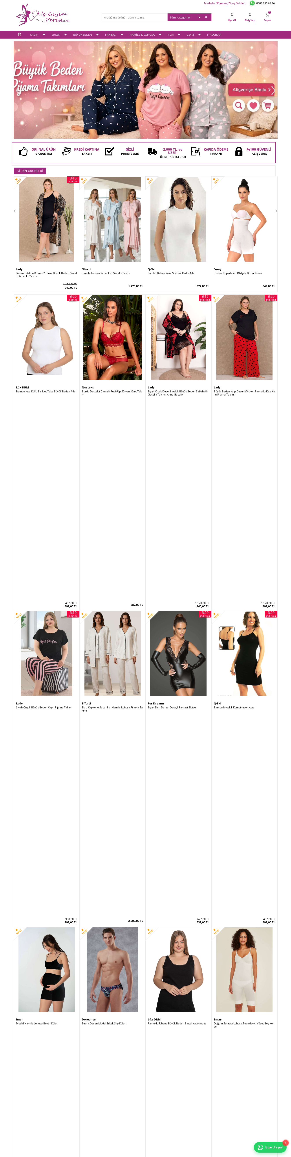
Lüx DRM (22, 387)
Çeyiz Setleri (23, 1116)
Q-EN (151, 269)
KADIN (34, 35)
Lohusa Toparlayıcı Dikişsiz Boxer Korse (238, 273)
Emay (217, 269)
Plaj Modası (23, 1122)
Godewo (87, 850)
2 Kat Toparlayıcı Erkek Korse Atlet (169, 970)
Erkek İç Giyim (24, 1093)
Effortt (86, 269)
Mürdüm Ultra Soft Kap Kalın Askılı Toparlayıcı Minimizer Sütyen (46, 740)
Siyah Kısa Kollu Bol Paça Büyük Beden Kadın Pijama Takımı (177, 740)
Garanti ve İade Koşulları (75, 1105)
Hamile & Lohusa (26, 1111)
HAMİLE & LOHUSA (142, 35)
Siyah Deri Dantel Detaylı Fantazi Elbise (172, 507)
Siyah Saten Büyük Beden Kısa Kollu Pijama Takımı (244, 738)
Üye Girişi (154, 1088)
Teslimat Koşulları (71, 1088)
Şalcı (217, 850)
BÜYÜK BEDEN (82, 35)
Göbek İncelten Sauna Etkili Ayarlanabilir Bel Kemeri (46, 971)
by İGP (86, 966)
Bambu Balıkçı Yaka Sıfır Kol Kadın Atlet (171, 273)
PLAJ (171, 35)
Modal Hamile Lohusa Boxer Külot (36, 622)
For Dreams (156, 503)
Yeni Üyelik (154, 1093)
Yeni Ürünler (111, 1093)
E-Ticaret (132, 1151)
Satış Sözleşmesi (70, 1099)
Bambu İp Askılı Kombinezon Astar (235, 507)
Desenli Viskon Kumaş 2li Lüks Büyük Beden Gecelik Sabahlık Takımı (46, 275)
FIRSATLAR (214, 35)
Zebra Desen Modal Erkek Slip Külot (103, 622)
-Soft (122, 1151)
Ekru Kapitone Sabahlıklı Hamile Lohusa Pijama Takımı (112, 509)
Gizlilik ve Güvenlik (71, 1111)
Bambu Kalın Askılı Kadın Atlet (166, 854)
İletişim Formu (156, 1105)
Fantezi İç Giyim (25, 1105)
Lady (19, 269)
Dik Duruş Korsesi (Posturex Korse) (235, 854)
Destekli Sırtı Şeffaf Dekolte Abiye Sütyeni (107, 854)
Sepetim (153, 1099)
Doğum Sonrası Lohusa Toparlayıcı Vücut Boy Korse (244, 624)
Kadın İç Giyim (24, 1088)
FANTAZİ (110, 35)
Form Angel (156, 966)
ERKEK (56, 35)
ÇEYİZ (190, 35)
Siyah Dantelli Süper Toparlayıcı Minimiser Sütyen (112, 738)
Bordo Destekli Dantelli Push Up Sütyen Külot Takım (112, 393)
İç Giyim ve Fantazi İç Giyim (145, 998)
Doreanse (89, 619)
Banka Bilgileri (112, 1111)
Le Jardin (22, 734)
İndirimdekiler (112, 1099)
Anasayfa (109, 1088)
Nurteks (88, 387)
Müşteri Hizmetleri (115, 1105)
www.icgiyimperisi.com (145, 1014)
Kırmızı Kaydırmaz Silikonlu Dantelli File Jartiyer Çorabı (112, 971)
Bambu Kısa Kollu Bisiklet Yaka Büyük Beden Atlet (46, 391)
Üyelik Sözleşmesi (71, 1093)
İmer (19, 619)
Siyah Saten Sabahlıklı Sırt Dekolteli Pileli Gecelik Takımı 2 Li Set (46, 856)
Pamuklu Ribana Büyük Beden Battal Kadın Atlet (177, 622)
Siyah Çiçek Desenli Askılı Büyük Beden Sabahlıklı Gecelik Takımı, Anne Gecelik (178, 393)
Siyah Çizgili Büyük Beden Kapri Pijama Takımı (44, 507)
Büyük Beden (24, 1099)
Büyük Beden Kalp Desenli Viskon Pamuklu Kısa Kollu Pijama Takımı (244, 393)
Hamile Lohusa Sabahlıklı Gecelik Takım (106, 273)
